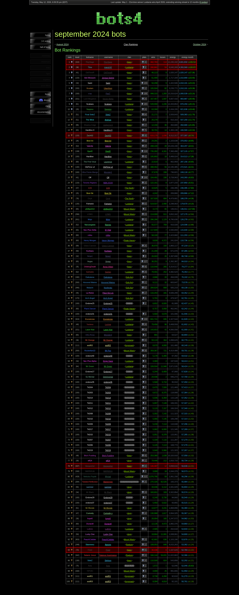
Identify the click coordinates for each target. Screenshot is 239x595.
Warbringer (108, 482)
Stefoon (108, 560)
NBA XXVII (108, 183)
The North (129, 188)
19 (144, 492)
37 (144, 146)
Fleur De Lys (108, 293)
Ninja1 (108, 256)
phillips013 (108, 209)
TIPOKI (108, 571)
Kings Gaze (108, 361)
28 (144, 272)
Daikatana (108, 277)
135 (144, 83)
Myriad (108, 476)
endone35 (108, 382)
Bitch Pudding (108, 455)
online (45, 41)
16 (144, 109)
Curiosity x (108, 513)
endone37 (108, 503)
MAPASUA (108, 471)
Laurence (108, 162)
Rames (108, 225)
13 (144, 193)
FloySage (108, 62)
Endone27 (108, 371)
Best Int (108, 141)
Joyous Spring (108, 78)
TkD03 (108, 392)
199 (144, 319)
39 (144, 351)
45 (144, 455)
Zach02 (108, 135)
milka (108, 235)
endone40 (108, 356)
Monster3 (108, 335)
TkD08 (108, 413)
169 (144, 177)
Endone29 (108, 497)
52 (144, 288)
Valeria (108, 146)
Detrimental (108, 377)
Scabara (108, 104)
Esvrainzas (108, 319)
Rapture (129, 544)
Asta (108, 566)
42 (144, 156)
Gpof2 (108, 151)
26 (144, 246)
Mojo (108, 219)
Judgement (108, 125)
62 (144, 141)
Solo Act (129, 277)
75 (144, 130)
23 (144, 214)
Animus (108, 120)
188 (144, 93)
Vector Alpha (108, 99)
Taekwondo (129, 387)
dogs (129, 461)
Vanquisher (108, 466)
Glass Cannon (108, 246)
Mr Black (108, 492)
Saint (108, 83)
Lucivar (108, 324)
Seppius (108, 109)
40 (144, 62)
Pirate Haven (129, 240)
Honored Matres (108, 282)
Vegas (108, 261)
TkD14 (108, 398)
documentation (43, 112)
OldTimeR (108, 72)
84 (144, 114)
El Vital (108, 230)
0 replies (203, 2)
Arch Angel (108, 298)
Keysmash (129, 345)
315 (144, 476)
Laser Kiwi (108, 330)
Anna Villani (108, 267)
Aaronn (108, 544)
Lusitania (129, 67)
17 (144, 125)
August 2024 (62, 44)
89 (144, 167)
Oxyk (108, 198)
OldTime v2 (108, 167)
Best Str (108, 193)
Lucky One (108, 534)
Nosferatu (108, 288)
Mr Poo (108, 351)
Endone (129, 303)
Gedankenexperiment (129, 482)
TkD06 (108, 445)
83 (144, 204)
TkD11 (108, 403)
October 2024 (199, 44)
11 (144, 282)
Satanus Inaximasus (108, 555)
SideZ (108, 114)
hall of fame (45, 47)
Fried (108, 550)
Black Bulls (129, 566)
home (47, 35)
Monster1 (108, 172)
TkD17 (108, 429)
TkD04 (108, 387)
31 (144, 340)
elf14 (108, 461)
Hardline (108, 156)
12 (144, 88)
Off (108, 177)
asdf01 (108, 576)
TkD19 (108, 450)
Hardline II (108, 130)
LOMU (108, 214)
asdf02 (108, 345)
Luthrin (108, 529)
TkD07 (108, 440)
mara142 (108, 67)
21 (144, 219)
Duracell (107, 524)
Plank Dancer (108, 309)
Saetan (108, 272)
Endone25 (108, 303)
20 (144, 482)
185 (144, 104)
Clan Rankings (131, 44)
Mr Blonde (108, 508)
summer (108, 487)
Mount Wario (129, 209)
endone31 (108, 314)
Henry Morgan (108, 240)
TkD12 (108, 408)
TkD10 (108, 419)
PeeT (108, 93)
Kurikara (108, 251)
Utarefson (108, 88)
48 (144, 267)
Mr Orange (108, 340)
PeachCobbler (108, 539)
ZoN (108, 188)
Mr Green (108, 366)
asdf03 (108, 581)
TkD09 (108, 424)
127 (144, 261)
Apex (129, 62)
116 (144, 151)
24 (144, 99)
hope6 (108, 518)
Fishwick (108, 204)
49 (144, 135)
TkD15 (108, 434)
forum (47, 94)
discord (44, 100)
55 (144, 550)
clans (48, 106)
